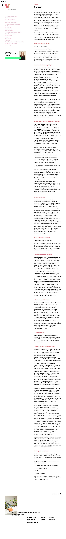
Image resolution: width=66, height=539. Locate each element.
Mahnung (39, 129)
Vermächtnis (8, 27)
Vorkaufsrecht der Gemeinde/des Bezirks (14, 41)
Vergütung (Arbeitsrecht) (11, 22)
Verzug (6, 37)
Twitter (43, 519)
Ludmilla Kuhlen (8, 52)
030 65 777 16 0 (31, 519)
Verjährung (7, 25)
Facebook (43, 517)
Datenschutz (52, 519)
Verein (6, 21)
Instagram (43, 520)
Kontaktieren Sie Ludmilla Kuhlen (12, 57)
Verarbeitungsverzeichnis (11, 16)
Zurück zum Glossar (11, 9)
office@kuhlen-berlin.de (32, 522)
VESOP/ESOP (8, 38)
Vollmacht (7, 40)
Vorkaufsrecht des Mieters (11, 43)
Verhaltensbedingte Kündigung (12, 24)
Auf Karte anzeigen (31, 517)
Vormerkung (8, 45)
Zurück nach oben (56, 493)
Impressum (51, 517)
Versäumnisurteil (9, 30)
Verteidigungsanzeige (10, 33)
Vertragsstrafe (8, 35)
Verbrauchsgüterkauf (10, 19)
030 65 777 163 (31, 520)
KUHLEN (3, 1)
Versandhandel (8, 29)
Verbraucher (8, 17)
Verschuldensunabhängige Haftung (13, 32)
